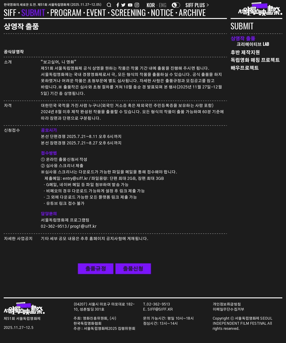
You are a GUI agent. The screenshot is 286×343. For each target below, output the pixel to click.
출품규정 (95, 268)
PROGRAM (65, 13)
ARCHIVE (192, 13)
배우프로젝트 (245, 68)
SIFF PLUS (197, 5)
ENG (163, 5)
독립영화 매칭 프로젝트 (255, 60)
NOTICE (162, 13)
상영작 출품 (243, 38)
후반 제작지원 (245, 52)
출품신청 (133, 268)
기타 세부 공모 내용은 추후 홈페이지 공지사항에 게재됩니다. (94, 239)
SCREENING (128, 13)
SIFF (10, 13)
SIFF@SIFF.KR (160, 309)
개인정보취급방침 (227, 304)
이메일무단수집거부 (229, 309)
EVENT (96, 13)
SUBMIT (33, 13)
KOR (151, 5)
